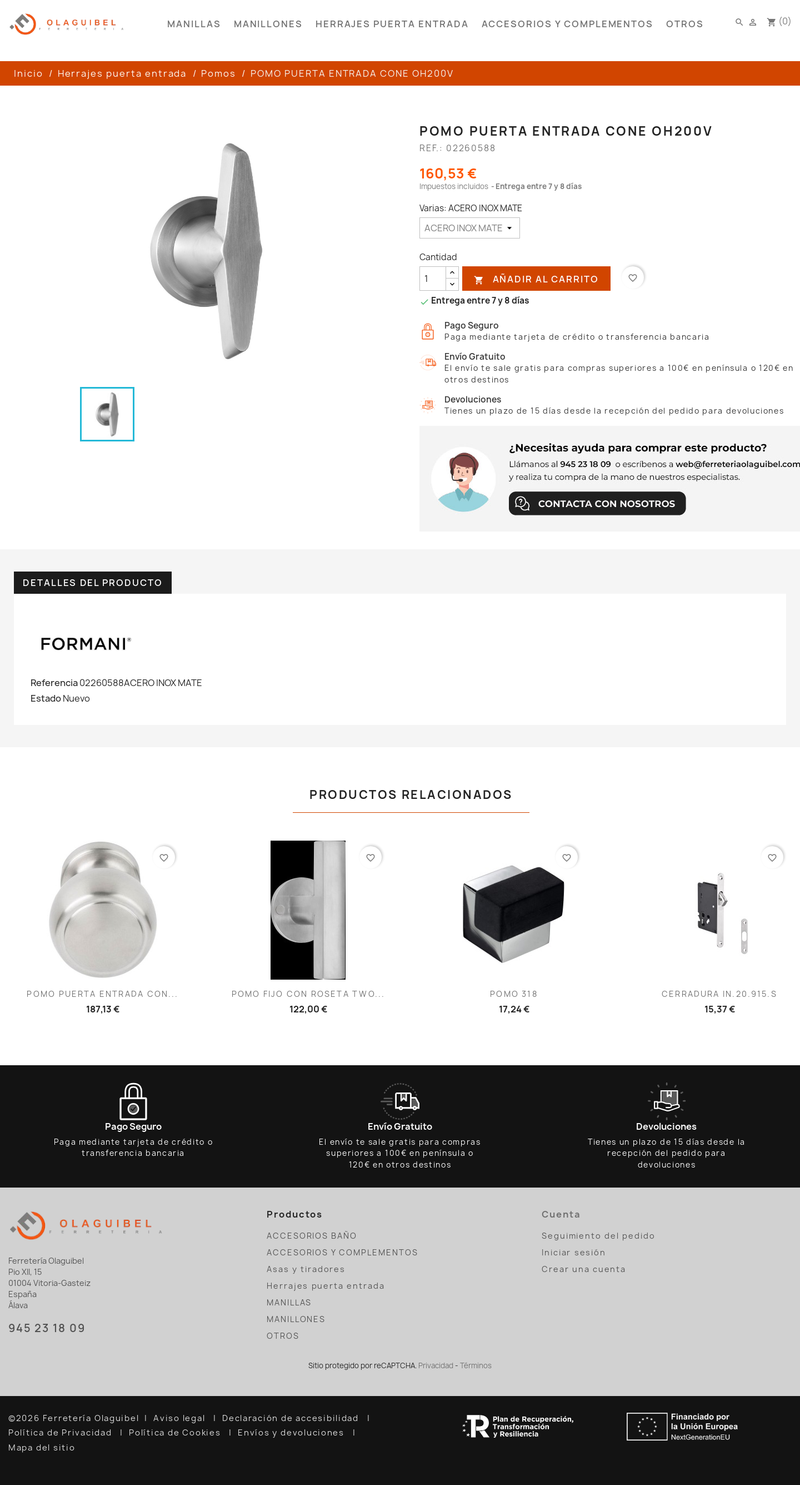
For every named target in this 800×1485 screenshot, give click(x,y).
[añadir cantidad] (452, 272)
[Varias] (469, 228)
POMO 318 (514, 994)
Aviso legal (180, 1418)
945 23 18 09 (46, 1328)
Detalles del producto (93, 583)
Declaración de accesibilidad (292, 1418)
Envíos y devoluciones (292, 1432)
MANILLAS (194, 24)
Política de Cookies (176, 1432)
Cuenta (561, 1214)
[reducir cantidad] (452, 284)
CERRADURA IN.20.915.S (719, 994)
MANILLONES (268, 24)
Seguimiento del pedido (599, 1235)
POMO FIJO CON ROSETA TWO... (308, 994)
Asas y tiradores (306, 1269)
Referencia (54, 682)
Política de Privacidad (61, 1432)
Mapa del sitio (43, 1447)
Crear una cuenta (584, 1269)
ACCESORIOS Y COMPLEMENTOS (568, 24)
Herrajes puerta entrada (392, 24)
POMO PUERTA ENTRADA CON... (102, 994)
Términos (476, 1365)
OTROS (685, 24)
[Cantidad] (432, 278)
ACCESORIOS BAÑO (312, 1235)
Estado (46, 698)
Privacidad (435, 1365)
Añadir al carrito (536, 279)
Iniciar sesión (574, 1252)
